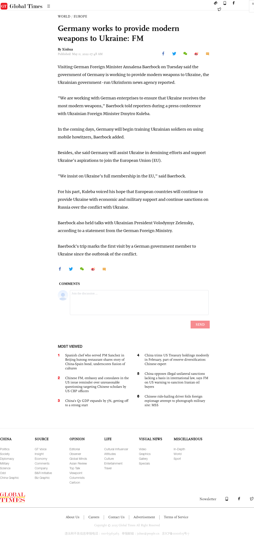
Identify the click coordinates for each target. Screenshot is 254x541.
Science (5, 468)
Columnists (77, 477)
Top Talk (74, 468)
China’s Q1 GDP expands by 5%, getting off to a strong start (96, 403)
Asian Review (78, 463)
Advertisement (144, 517)
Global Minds (78, 458)
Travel (108, 468)
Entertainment (113, 463)
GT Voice (40, 449)
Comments (42, 463)
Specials (144, 463)
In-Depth (179, 449)
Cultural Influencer (116, 449)
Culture (109, 458)
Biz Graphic (42, 477)
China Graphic (9, 477)
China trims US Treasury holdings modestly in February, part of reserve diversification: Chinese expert (177, 359)
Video (142, 449)
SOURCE (41, 439)
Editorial (74, 449)
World (177, 454)
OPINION (77, 439)
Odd (3, 473)
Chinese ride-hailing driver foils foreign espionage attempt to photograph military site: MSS (175, 400)
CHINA (6, 439)
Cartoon (74, 482)
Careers (93, 517)
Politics (5, 449)
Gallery (143, 458)
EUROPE (80, 16)
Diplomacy (7, 458)
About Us (72, 517)
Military (4, 463)
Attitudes (110, 454)
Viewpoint (75, 473)
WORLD (64, 16)
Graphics (145, 454)
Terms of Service (176, 517)
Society (5, 454)
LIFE (107, 439)
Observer (75, 454)
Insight (39, 454)
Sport (177, 458)
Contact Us (116, 517)
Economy (41, 458)
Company (41, 468)
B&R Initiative (43, 473)
